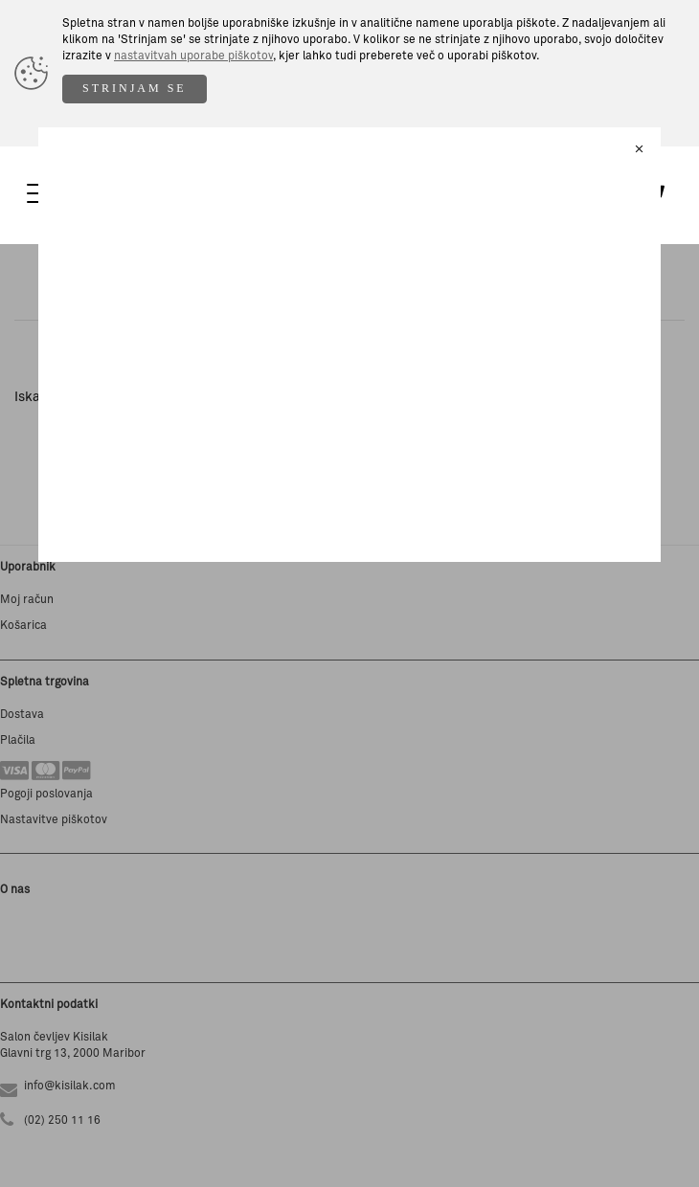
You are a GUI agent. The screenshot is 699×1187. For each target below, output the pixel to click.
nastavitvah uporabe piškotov (193, 56)
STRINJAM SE (134, 88)
